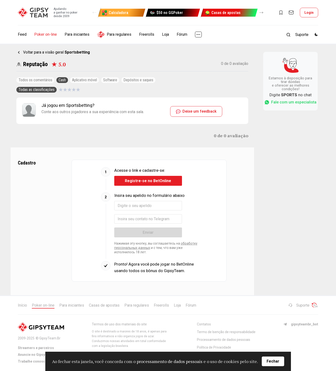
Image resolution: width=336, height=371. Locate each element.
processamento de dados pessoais (169, 361)
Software (110, 80)
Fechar (273, 361)
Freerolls (146, 34)
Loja (165, 34)
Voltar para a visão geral (56, 52)
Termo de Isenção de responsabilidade (226, 332)
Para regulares (114, 34)
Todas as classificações (36, 89)
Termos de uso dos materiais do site (119, 324)
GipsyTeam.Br (49, 338)
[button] (94, 12)
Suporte (299, 305)
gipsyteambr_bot (300, 324)
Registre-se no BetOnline (148, 181)
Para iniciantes (77, 34)
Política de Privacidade (214, 347)
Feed (22, 34)
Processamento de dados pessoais (223, 340)
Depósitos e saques (138, 80)
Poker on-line (45, 34)
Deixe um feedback (196, 111)
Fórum (182, 34)
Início (22, 305)
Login (309, 12)
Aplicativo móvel (84, 80)
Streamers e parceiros (36, 348)
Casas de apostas (104, 305)
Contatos (204, 324)
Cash (62, 80)
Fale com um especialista (290, 102)
